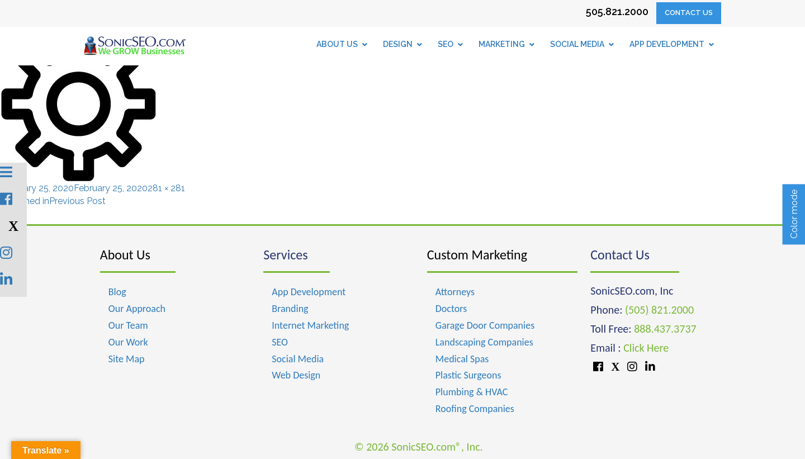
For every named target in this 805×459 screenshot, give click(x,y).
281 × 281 (166, 188)
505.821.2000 (617, 11)
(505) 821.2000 (659, 309)
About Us (125, 255)
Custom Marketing (477, 255)
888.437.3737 (665, 328)
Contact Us (689, 12)
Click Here (646, 347)
